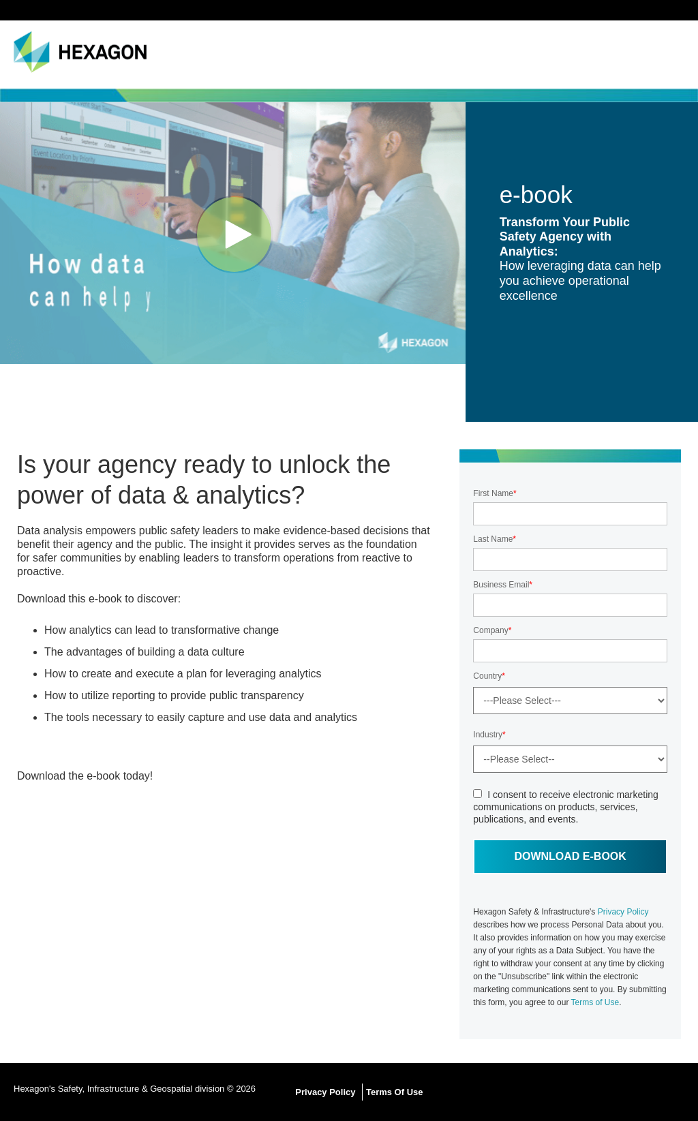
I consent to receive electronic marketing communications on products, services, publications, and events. (565, 807)
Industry (487, 735)
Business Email (501, 584)
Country (487, 676)
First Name (493, 493)
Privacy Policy (623, 912)
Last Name (493, 539)
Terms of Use (595, 1002)
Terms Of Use (394, 1092)
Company (490, 630)
